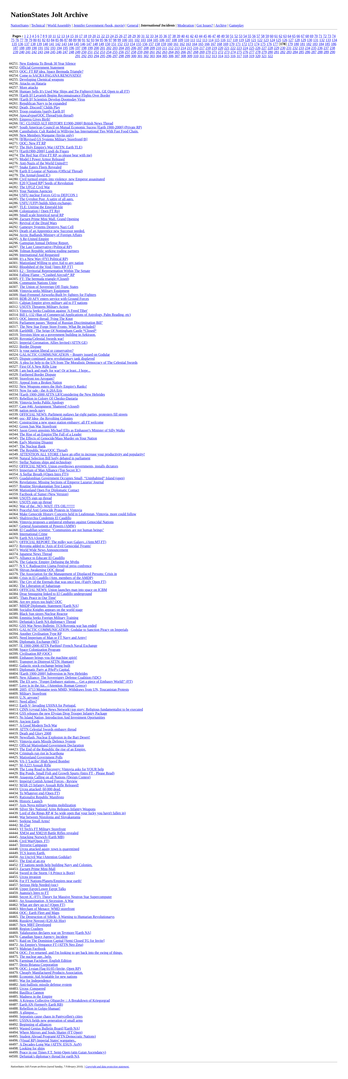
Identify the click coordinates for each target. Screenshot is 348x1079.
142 (58, 44)
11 (54, 36)
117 (229, 40)
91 (83, 40)
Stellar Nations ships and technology (46, 462)
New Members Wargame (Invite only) (46, 135)
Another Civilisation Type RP (41, 634)
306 (171, 56)
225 (251, 48)
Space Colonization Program (40, 649)
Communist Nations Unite (38, 283)
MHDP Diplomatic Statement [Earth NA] (49, 606)
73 (329, 36)
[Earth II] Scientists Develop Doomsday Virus (52, 99)
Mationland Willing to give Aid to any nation (51, 263)
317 (239, 56)
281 (276, 52)
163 (188, 44)
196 (71, 48)
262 (158, 52)
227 (264, 48)
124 (272, 40)
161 (176, 44)
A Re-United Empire (34, 239)
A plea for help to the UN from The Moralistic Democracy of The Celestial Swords (79, 362)
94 (97, 40)
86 (61, 40)
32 (147, 36)
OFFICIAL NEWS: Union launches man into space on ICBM (63, 590)
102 (137, 40)
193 (52, 48)
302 (146, 56)
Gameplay (236, 25)
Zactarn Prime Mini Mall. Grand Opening (49, 219)
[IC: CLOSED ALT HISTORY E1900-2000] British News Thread (66, 123)
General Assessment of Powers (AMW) (48, 526)
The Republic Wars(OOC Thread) (43, 450)
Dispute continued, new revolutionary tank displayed (57, 358)
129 (303, 40)
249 (77, 52)
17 (81, 36)
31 (143, 36)
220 (220, 48)
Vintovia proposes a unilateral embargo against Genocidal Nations (67, 522)
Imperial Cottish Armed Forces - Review (48, 781)
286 (307, 52)
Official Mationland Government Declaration (52, 745)
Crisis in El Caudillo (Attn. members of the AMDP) (56, 578)
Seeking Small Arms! (35, 821)
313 (214, 56)
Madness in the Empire (36, 996)
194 (59, 48)
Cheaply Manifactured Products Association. (51, 972)
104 (149, 40)
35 (160, 36)
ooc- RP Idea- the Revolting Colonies (46, 418)
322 (270, 56)
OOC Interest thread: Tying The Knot (46, 319)
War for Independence (35, 980)
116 (222, 40)
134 (334, 40)
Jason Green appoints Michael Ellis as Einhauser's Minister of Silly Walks (72, 430)
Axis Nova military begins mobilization (48, 805)
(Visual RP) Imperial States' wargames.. (48, 1040)
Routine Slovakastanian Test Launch (45, 486)
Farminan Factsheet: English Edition (45, 960)
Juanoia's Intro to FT (34, 893)
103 (143, 40)
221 (226, 48)
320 (258, 56)
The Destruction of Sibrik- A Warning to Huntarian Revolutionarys (67, 917)
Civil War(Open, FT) (34, 841)
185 (327, 44)
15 (72, 36)
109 (180, 40)
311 (201, 56)
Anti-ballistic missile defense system (46, 984)
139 (39, 44)
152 (120, 44)
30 (138, 36)
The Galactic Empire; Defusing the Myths (49, 562)
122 (260, 40)
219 (214, 48)
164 (194, 44)
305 (164, 56)
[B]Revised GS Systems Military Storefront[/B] (53, 139)
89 (75, 40)
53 (240, 36)
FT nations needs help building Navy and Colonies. (56, 865)
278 (258, 52)
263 (164, 52)
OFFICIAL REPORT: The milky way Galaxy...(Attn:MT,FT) (63, 542)
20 (94, 36)
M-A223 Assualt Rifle (35, 765)
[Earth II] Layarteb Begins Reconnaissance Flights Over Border (65, 95)
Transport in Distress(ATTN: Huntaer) (47, 661)
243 (40, 52)
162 (182, 44)
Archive (221, 25)
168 (219, 44)
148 (95, 44)
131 (315, 40)
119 (241, 40)
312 (208, 56)
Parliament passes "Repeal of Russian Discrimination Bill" (61, 323)
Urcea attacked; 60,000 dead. (40, 789)
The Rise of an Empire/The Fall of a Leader (51, 434)
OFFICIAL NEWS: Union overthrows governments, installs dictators (69, 466)
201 (102, 48)
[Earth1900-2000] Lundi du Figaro (44, 151)
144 (70, 44)
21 (98, 36)
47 (214, 36)
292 (84, 56)
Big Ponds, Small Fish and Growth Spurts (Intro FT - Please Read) (67, 773)
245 (52, 52)
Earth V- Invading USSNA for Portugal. (48, 705)
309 (189, 56)
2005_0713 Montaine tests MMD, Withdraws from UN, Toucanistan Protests (74, 689)
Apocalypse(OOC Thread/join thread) (46, 115)
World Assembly (59, 25)
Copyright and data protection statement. (107, 1066)
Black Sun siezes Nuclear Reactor (44, 614)
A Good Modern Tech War (38, 725)
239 (15, 52)
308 (183, 56)
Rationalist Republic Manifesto (42, 797)
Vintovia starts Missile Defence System (47, 741)
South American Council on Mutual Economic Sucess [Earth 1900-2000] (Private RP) (81, 127)
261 (152, 52)
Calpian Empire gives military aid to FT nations (53, 303)
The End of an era (32, 861)
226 (258, 48)
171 (238, 44)
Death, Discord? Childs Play (40, 107)
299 (127, 56)
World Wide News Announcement (44, 550)
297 (115, 56)
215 (189, 48)
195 (65, 48)
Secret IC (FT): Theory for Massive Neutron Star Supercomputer (66, 897)
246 (59, 52)
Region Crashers (31, 929)
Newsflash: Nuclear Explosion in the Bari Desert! (55, 737)
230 (282, 48)
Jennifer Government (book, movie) (99, 25)
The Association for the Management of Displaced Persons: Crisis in (68, 574)
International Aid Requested (39, 255)
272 (220, 52)
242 (34, 52)
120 (247, 40)
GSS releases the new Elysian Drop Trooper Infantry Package (63, 713)
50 (227, 36)
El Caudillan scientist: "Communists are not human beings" (62, 530)
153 (126, 44)
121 (253, 40)
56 (254, 36)
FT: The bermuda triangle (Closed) (44, 279)
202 (108, 48)
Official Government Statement (42, 67)
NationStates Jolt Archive (49, 15)
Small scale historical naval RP (42, 215)
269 (202, 52)
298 (121, 56)
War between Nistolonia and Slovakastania (50, 817)
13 (63, 36)
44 (200, 36)
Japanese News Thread (36, 554)
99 (119, 40)
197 (77, 48)
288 (320, 52)
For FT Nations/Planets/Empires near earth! (51, 881)
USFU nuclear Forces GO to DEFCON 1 (49, 195)
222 (233, 48)
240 (21, 52)
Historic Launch (31, 801)
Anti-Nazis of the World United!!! (44, 163)
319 (251, 56)
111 (192, 40)
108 (174, 40)
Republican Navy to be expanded (43, 103)
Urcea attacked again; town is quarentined (49, 849)
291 (77, 56)
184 (321, 44)
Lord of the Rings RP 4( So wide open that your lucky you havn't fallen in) (73, 813)
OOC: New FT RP (33, 143)
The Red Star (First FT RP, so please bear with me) (56, 155)
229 (276, 48)
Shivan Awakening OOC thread (42, 570)
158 (157, 44)
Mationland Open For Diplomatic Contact (49, 490)
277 (251, 52)
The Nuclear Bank (32, 446)
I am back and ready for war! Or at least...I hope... (55, 370)
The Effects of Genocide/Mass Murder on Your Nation (58, 438)
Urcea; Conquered (32, 988)
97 (110, 40)
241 (28, 52)
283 (289, 52)
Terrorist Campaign (33, 845)
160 (169, 44)
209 (152, 48)
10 (50, 36)
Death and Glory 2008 (35, 733)
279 (264, 52)
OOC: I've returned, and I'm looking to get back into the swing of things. (71, 953)
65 (294, 36)
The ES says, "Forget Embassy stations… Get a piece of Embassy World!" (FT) (76, 681)
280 (270, 52)
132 (322, 40)
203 (115, 48)
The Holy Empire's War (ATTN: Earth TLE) (51, 147)
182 (308, 44)
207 (139, 48)
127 (291, 40)
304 (158, 56)
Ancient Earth (29, 721)
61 (276, 36)
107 (168, 40)
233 (301, 48)
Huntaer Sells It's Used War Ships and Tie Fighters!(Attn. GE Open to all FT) (74, 91)
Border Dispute (30, 346)
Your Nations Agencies (36, 191)
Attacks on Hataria (33, 83)
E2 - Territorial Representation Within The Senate (55, 271)
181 (302, 44)
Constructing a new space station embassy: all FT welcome (61, 422)
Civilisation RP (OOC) (36, 653)
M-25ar (25, 825)
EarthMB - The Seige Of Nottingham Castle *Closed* (58, 330)
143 (64, 44)
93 (92, 40)
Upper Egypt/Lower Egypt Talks (43, 889)
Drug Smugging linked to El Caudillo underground (56, 594)
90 (79, 40)
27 (125, 36)
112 (198, 40)
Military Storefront (33, 693)
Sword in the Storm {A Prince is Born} (47, 873)
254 (108, 52)
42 (192, 36)
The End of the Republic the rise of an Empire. (53, 749)
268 (195, 52)
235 (313, 48)
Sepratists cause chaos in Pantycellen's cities (51, 1016)
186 (333, 44)
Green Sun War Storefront (38, 426)
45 (205, 36)
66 (298, 36)
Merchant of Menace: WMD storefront (47, 909)
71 (320, 36)
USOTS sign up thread (36, 498)
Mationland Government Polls (41, 757)
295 (102, 56)
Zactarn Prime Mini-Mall (37, 869)
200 (96, 48)
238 (332, 48)
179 (290, 44)
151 (114, 44)
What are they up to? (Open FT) (42, 905)
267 (189, 52)
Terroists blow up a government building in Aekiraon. (58, 334)
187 (15, 48)
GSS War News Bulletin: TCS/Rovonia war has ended (58, 626)
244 (46, 52)
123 (266, 40)
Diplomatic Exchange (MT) (39, 642)
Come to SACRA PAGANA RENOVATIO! (50, 75)
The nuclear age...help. (36, 956)
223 (239, 48)
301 (139, 56)
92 (88, 40)
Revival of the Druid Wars (38, 223)
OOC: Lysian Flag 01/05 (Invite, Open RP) (50, 968)
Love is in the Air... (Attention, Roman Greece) (53, 685)
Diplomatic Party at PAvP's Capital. (45, 669)
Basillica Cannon (32, 992)
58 (263, 36)
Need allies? (28, 701)
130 (309, 40)
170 (232, 44)
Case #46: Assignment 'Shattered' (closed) (49, 406)
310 (195, 56)
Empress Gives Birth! (35, 119)
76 (17, 40)
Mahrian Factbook (33, 949)
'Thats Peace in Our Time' (38, 598)
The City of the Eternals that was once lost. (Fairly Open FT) (63, 582)
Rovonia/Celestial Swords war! (42, 338)
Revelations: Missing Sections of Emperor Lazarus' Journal (62, 482)
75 (12, 40)
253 (102, 52)
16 (76, 36)
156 (145, 44)
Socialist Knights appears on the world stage (51, 610)
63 (285, 36)
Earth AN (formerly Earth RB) (41, 1004)
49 (223, 36)
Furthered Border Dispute (38, 374)
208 (146, 48)
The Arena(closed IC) (35, 175)
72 (325, 36)
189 (28, 48)
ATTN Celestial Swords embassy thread (48, 729)
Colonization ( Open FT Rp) (40, 211)
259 (139, 52)
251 (90, 52)
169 (225, 44)
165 (201, 44)
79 (30, 40)
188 (21, 48)
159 (163, 44)
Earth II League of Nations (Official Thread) (51, 171)
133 (328, 40)
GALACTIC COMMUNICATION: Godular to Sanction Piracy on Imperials (74, 630)
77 (21, 40)
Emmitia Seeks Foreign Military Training (49, 618)
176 (269, 44)
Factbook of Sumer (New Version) (44, 494)
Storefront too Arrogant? (37, 378)
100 (124, 40)
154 (132, 44)
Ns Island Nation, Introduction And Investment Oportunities (62, 717)
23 (107, 36)
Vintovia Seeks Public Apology (42, 402)
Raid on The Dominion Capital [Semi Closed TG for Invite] (62, 941)
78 (26, 40)
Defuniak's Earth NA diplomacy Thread (48, 622)
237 (326, 48)
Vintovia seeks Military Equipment (44, 291)
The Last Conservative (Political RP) (46, 247)
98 (115, 40)
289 (326, 52)
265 (177, 52)
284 (295, 52)
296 (108, 56)
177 (275, 44)
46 (209, 36)
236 (320, 48)
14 (67, 36)
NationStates (20, 25)
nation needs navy (32, 410)
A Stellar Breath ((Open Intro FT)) (44, 474)
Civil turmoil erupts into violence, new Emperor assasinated (62, 179)
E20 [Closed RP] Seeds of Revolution (46, 183)
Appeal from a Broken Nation (41, 382)
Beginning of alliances (35, 1024)
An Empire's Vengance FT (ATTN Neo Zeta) (51, 945)
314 (220, 56)
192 (46, 48)
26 (121, 36)
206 (133, 48)
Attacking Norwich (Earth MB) (42, 837)
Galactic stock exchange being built (45, 665)
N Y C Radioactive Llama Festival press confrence (55, 566)
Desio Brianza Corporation (39, 964)
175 (263, 44)
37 (169, 36)
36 (165, 36)
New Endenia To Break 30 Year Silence (48, 63)
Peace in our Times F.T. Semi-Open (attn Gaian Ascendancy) (63, 1052)
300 (133, 56)
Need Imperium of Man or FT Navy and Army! (53, 638)
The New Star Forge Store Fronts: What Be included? (58, 327)
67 (302, 36)
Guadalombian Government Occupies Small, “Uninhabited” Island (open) (72, 478)
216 (195, 48)
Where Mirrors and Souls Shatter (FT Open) (51, 1032)
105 (155, 40)
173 (250, 44)
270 (208, 52)
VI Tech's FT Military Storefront (43, 829)
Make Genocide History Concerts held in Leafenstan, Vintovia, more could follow (78, 514)
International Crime (33, 534)
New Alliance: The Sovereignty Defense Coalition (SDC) (60, 677)
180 (296, 44)
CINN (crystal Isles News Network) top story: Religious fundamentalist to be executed (81, 709)
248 (71, 52)
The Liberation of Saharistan (40, 586)
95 (101, 40)
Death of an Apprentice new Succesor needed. (52, 231)
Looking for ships (32, 1048)
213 (177, 48)
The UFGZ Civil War (35, 187)
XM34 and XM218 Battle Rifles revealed (49, 833)
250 (84, 52)
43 (196, 36)
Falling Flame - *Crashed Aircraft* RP (47, 275)
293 (90, 56)
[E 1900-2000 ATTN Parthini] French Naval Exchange (58, 645)
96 (106, 40)
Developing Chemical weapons (42, 79)
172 (244, 44)
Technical (38, 25)
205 (127, 48)
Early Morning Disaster (36, 442)
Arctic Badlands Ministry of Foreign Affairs (51, 235)
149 (101, 44)
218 (208, 48)
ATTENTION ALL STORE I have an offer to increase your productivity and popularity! (82, 454)
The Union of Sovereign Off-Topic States (49, 287)
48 (218, 36)
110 (186, 40)
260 (146, 52)
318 (245, 56)
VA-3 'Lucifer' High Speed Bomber (45, 761)
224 (245, 48)
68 (307, 36)
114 (210, 40)
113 (204, 40)
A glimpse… (29, 1012)
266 (183, 52)
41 (187, 36)
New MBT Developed (35, 925)
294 (96, 56)
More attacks (29, 87)
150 (107, 44)
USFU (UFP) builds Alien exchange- (46, 203)
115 (216, 40)
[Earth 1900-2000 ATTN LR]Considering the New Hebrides (62, 394)
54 (245, 36)
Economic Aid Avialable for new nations (48, 976)
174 (256, 44)
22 (103, 36)
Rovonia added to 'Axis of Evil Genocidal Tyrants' (55, 546)
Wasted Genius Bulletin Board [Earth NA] (50, 1028)
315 (226, 56)
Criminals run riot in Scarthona (42, 753)
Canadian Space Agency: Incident (43, 937)
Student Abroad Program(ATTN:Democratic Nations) (58, 1036)
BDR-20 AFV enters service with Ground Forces (54, 299)
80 (35, 40)
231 (289, 48)
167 (213, 44)
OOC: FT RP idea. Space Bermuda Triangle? (51, 71)
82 (43, 40)
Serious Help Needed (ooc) (39, 885)
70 (316, 36)
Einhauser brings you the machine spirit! (48, 657)
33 (152, 36)
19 (89, 36)
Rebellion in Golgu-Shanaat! (40, 1008)
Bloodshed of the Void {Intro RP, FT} (46, 267)
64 (289, 36)
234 (307, 48)
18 (85, 36)
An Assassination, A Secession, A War (46, 901)
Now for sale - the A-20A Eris (41, 390)
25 (116, 36)
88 (70, 40)
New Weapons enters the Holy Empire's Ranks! (53, 386)
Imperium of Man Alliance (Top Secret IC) (50, 470)
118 (235, 40)
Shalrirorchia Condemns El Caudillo (45, 518)
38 (174, 36)
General (132, 25)
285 (301, 52)
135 (14, 44)
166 (207, 44)
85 (57, 40)
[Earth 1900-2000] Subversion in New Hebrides (54, 673)
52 (236, 36)
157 (151, 44)
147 (89, 44)
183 (315, 44)
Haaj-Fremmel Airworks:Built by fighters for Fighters (58, 295)
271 (214, 52)
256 (121, 52)
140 (45, 44)
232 (295, 48)
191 (40, 48)
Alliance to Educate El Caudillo (42, 558)
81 (39, 40)
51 (231, 36)
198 (84, 48)
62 (280, 36)
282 (282, 52)
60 (271, 36)
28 (129, 36)
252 (96, 52)
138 (33, 44)
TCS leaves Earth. (32, 853)
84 (52, 40)
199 (90, 48)
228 (270, 48)
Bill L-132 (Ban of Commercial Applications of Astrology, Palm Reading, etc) (75, 315)
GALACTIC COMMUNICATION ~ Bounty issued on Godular (65, 354)
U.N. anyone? (29, 697)
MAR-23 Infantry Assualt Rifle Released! (49, 785)
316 (233, 56)
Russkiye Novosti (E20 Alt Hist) (43, 921)
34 (156, 36)
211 (164, 48)
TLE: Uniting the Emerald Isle (41, 207)
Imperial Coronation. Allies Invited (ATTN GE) (53, 342)
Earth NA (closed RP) (35, 538)
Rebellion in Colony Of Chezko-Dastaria (49, 398)
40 (183, 36)
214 (183, 48)
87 (66, 40)
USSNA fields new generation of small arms (51, 1020)
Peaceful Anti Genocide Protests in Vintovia (51, 510)
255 (115, 52)
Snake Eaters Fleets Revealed (40, 167)
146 (82, 44)
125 (278, 40)
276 (245, 52)
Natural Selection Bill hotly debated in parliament (55, 458)
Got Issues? (204, 25)
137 (27, 44)
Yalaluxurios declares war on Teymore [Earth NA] (55, 933)
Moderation (185, 25)
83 (48, 40)
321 (264, 56)
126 (284, 40)
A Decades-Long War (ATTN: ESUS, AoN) (50, 1044)
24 (112, 36)
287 (313, 52)
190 (34, 48)
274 (233, 52)
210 (158, 48)
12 (58, 36)
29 (134, 36)
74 (334, 36)
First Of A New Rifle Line (38, 366)
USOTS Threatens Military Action (44, 307)
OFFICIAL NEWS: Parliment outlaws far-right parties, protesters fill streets (74, 414)
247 (65, 52)
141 (51, 44)
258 (133, 52)
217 (202, 48)
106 (161, 40)
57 (258, 36)
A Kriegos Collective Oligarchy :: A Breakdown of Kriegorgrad (65, 1000)
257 (127, 52)
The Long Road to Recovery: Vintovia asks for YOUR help (62, 769)
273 (226, 52)
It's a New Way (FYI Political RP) (44, 259)
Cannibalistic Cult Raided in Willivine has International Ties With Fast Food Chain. (79, 131)
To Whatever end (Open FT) (40, 793)
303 (152, 56)
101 (130, 40)
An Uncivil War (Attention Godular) (45, 857)
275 (239, 52)
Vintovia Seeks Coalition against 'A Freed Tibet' (54, 311)
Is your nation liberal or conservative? (46, 350)
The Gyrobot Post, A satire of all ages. (47, 199)
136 (20, 44)
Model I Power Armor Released (42, 159)
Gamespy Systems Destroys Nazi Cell (47, 227)
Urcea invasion (30, 877)
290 (332, 52)
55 (249, 36)
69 (311, 36)
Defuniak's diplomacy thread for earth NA (49, 1056)
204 (121, 48)
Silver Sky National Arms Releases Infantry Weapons (57, 809)
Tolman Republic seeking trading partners (49, 251)
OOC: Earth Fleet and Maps (39, 913)
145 (76, 44)
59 (267, 36)
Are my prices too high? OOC (41, 602)
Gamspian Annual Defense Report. (44, 243)
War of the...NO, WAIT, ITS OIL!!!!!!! (47, 506)
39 (178, 36)
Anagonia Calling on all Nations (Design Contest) (55, 777)
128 (297, 40)
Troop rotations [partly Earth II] (42, 111)
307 (177, 56)
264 (171, 52)
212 (171, 48)
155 (138, 44)
